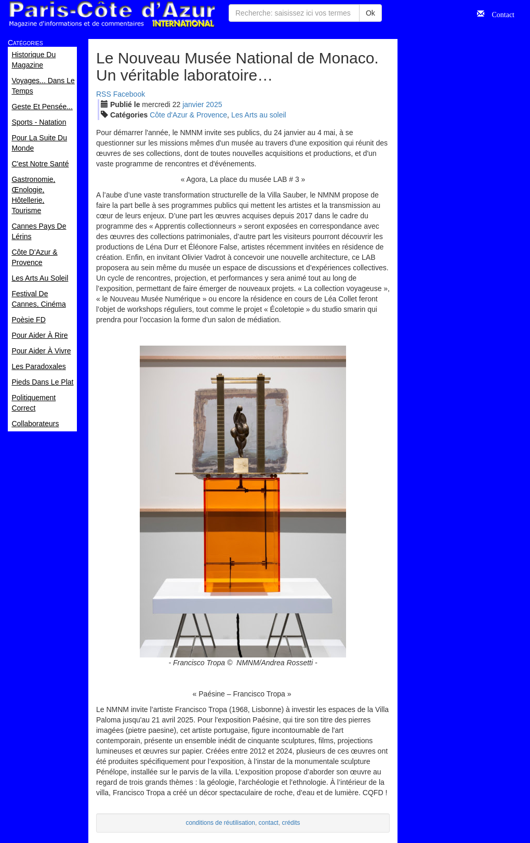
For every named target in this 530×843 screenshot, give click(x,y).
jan (193, 104)
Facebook (129, 94)
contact (269, 822)
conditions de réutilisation (220, 822)
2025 (214, 104)
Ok (370, 13)
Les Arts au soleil (258, 115)
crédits (291, 822)
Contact (499, 13)
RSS (103, 94)
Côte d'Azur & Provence (188, 115)
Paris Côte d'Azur (112, 14)
